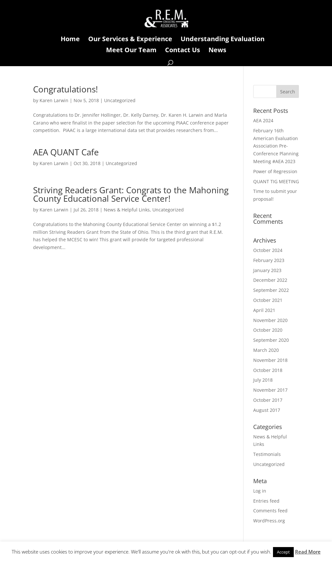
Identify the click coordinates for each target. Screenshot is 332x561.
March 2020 (266, 350)
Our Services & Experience (130, 40)
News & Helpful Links (127, 210)
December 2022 (270, 280)
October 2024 (267, 250)
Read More (308, 551)
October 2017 (267, 400)
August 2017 (266, 410)
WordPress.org (269, 521)
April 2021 (264, 310)
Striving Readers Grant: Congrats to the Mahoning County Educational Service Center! (131, 194)
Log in (259, 491)
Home (70, 40)
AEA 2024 (263, 120)
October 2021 (267, 300)
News (217, 51)
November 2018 (270, 360)
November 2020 (270, 320)
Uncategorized (120, 100)
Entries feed (266, 501)
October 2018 (267, 370)
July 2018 (263, 380)
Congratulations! (65, 89)
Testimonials (267, 454)
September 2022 (271, 290)
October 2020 (267, 330)
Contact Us (182, 51)
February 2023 (268, 260)
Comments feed (270, 510)
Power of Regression (275, 171)
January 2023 (267, 270)
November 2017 (270, 390)
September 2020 (271, 340)
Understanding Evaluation (223, 40)
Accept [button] (283, 552)
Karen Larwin (54, 100)
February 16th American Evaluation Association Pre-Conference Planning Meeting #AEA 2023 (276, 145)
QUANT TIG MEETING (276, 181)
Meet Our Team (131, 51)
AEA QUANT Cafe (66, 152)
